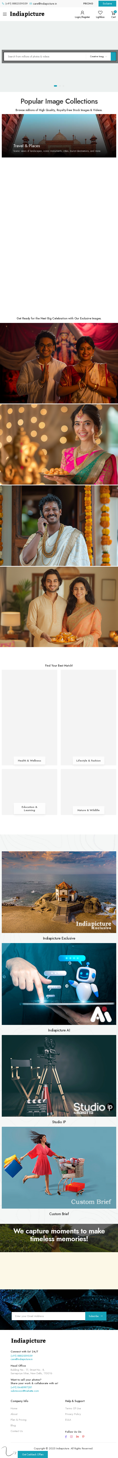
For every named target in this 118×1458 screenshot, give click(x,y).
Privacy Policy (73, 1414)
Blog (13, 1425)
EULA (68, 1420)
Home (14, 1408)
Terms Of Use (73, 1408)
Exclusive (107, 3)
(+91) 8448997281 (21, 1387)
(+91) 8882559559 (22, 1356)
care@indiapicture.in (22, 1359)
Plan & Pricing (18, 1420)
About (14, 1414)
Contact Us (17, 1431)
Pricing (88, 3)
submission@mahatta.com (25, 1391)
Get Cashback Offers (32, 1454)
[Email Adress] (48, 1316)
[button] (113, 14)
